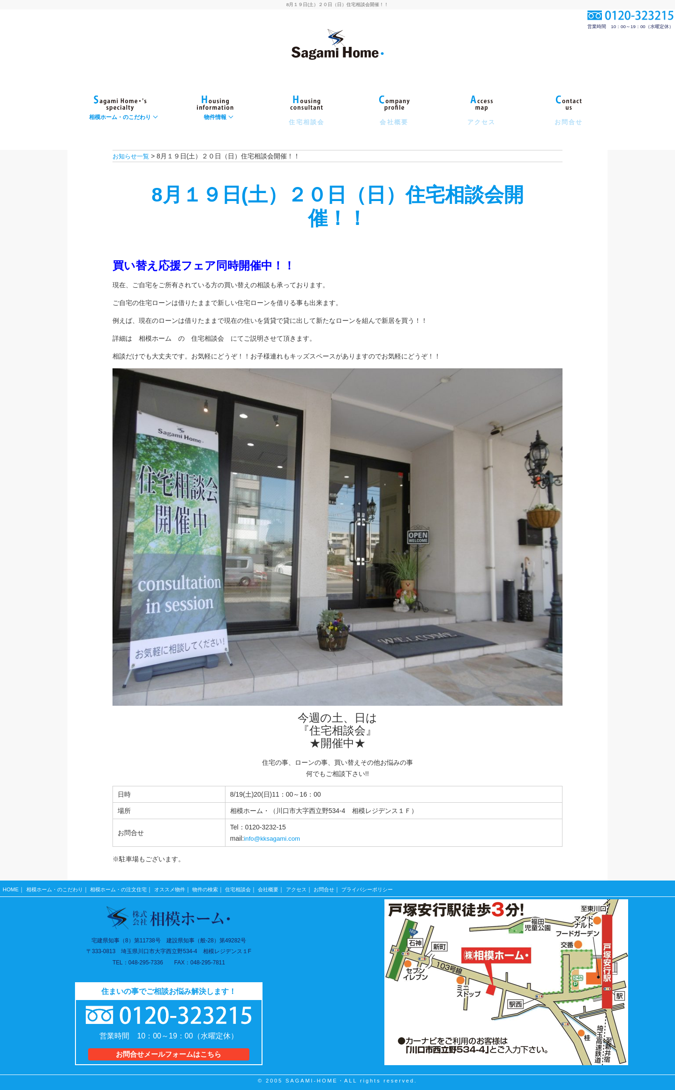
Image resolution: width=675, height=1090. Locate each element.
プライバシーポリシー (393, 887)
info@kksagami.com (273, 838)
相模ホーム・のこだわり (57, 887)
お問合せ (346, 887)
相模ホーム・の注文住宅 (126, 887)
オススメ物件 (181, 887)
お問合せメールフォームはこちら (168, 1051)
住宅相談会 (254, 887)
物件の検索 (219, 887)
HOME (10, 887)
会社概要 (287, 887)
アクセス (317, 887)
